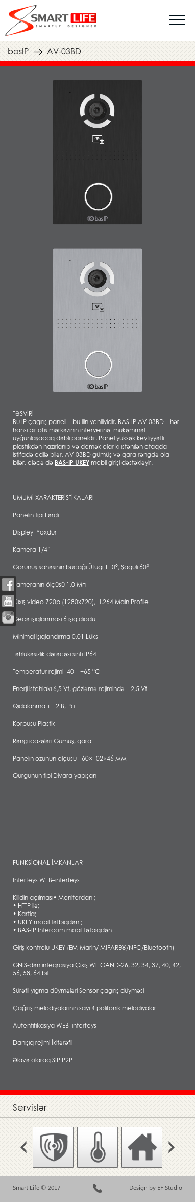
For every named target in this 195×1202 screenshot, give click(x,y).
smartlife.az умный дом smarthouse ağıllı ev (50, 20)
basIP (18, 51)
